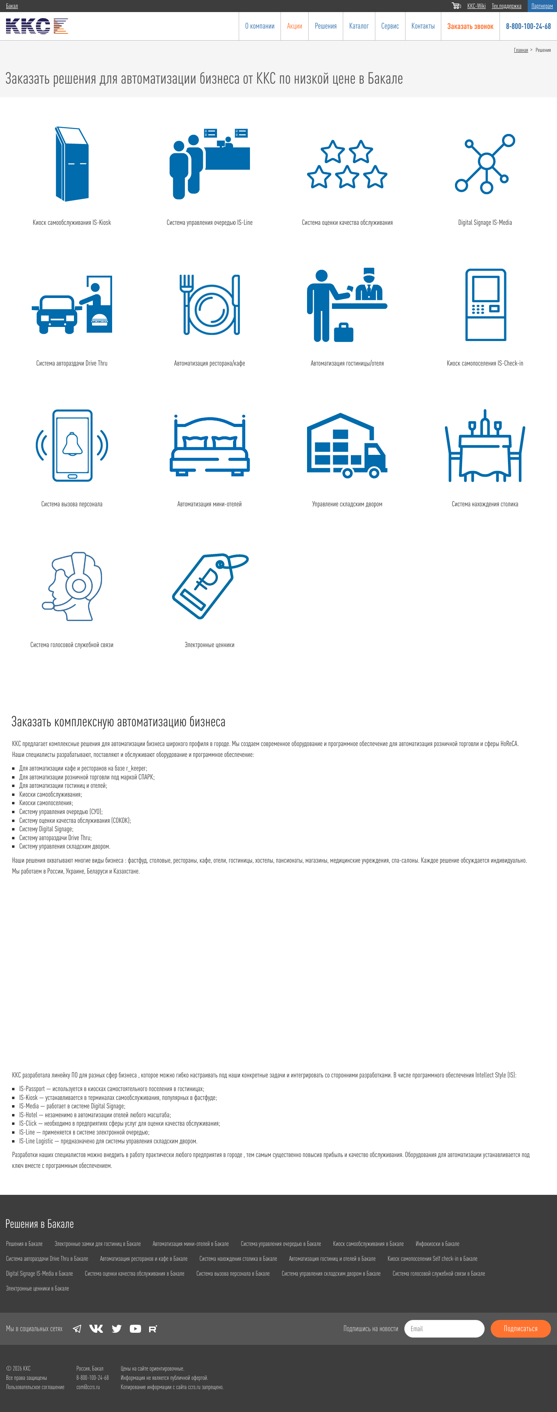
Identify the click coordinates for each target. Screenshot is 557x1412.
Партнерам (542, 6)
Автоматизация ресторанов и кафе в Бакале (154, 1258)
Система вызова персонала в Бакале (249, 1272)
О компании (259, 26)
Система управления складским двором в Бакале (354, 1272)
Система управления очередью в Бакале (300, 1243)
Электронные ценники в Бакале (40, 1287)
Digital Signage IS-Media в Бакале (42, 1272)
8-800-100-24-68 (528, 26)
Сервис (390, 26)
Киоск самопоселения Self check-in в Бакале (463, 1258)
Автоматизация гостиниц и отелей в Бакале (355, 1258)
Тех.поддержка (507, 6)
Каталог (359, 26)
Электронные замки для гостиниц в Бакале (104, 1243)
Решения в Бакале (25, 1243)
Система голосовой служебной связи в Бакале (470, 1272)
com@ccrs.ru (88, 1386)
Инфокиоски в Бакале (467, 1243)
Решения (326, 26)
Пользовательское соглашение (35, 1386)
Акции (294, 26)
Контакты (423, 26)
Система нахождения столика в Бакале (255, 1258)
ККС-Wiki (476, 6)
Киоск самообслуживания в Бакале (394, 1243)
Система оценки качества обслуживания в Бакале (144, 1272)
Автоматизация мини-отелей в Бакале (204, 1243)
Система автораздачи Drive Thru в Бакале (50, 1258)
